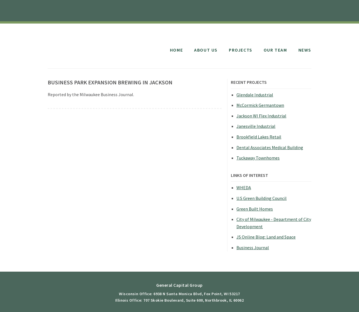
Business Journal (252, 247)
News (304, 50)
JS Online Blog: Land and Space (266, 237)
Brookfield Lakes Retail (258, 137)
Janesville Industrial (255, 126)
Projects (240, 50)
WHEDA (243, 187)
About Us (206, 50)
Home (176, 50)
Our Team (275, 50)
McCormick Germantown (260, 105)
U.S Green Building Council (261, 198)
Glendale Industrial (254, 95)
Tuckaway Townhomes (258, 158)
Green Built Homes (254, 209)
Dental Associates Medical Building (269, 147)
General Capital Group (93, 44)
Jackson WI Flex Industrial (261, 116)
